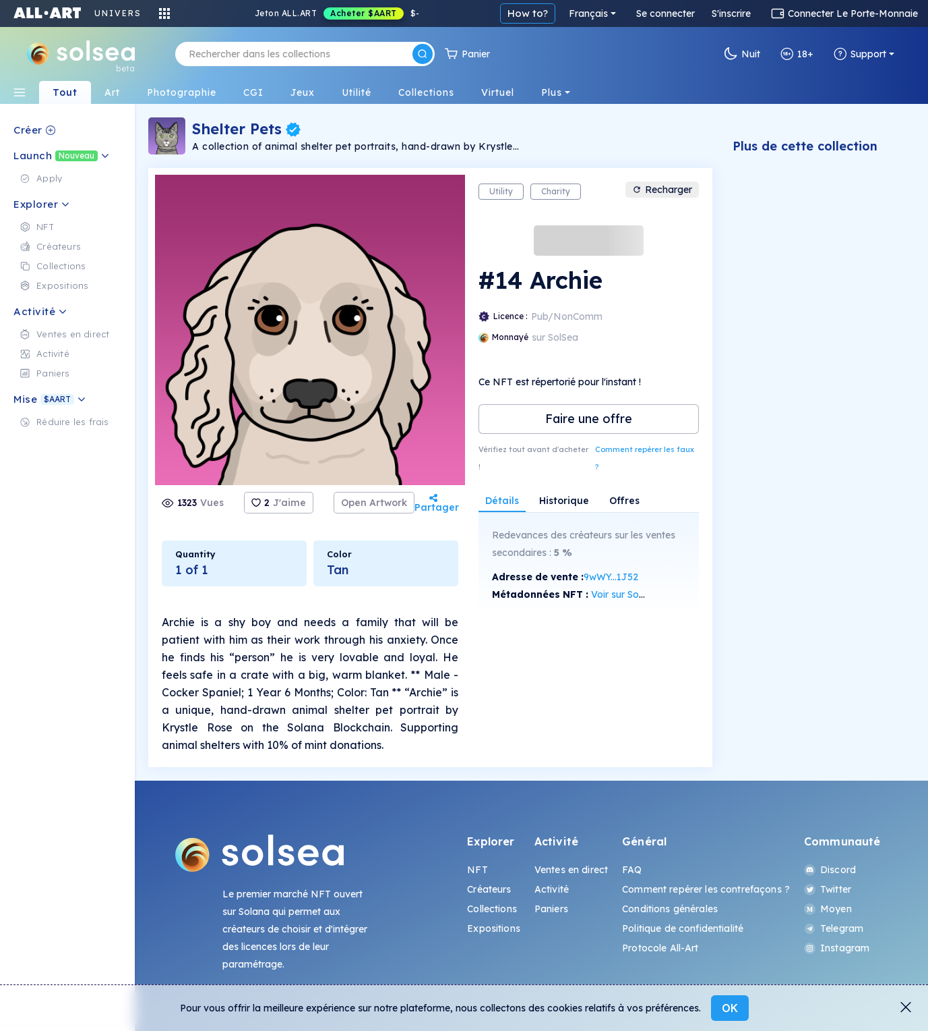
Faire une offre (588, 418)
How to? (527, 13)
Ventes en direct (571, 870)
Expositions (493, 928)
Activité (551, 889)
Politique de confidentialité (682, 928)
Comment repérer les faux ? (644, 458)
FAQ (632, 870)
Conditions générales (670, 909)
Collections (492, 909)
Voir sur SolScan (627, 594)
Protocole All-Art (660, 948)
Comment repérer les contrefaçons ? (706, 889)
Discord (830, 870)
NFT (477, 870)
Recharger (662, 190)
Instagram (836, 948)
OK (730, 1008)
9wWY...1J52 (611, 577)
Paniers (551, 909)
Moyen (828, 909)
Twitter (827, 889)
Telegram (833, 928)
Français (588, 13)
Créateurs (489, 889)
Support (860, 54)
